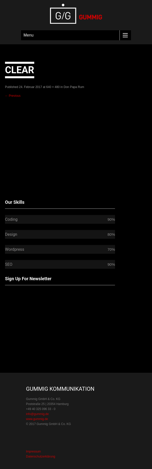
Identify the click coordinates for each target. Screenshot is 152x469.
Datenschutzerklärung (40, 456)
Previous (12, 96)
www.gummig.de (37, 419)
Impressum (33, 451)
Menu (29, 35)
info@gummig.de (37, 414)
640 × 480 (53, 87)
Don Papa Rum (74, 87)
